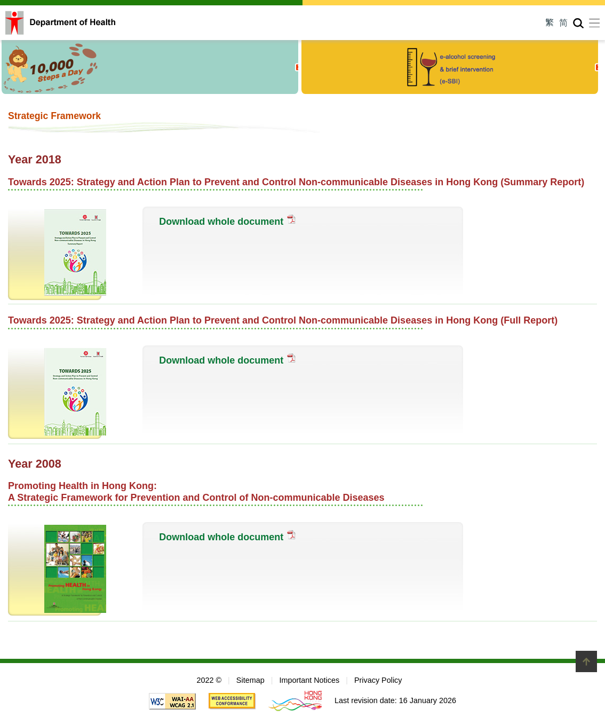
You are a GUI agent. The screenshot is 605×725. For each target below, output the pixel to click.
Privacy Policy (378, 680)
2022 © (208, 680)
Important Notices (309, 680)
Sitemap (250, 680)
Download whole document (221, 221)
